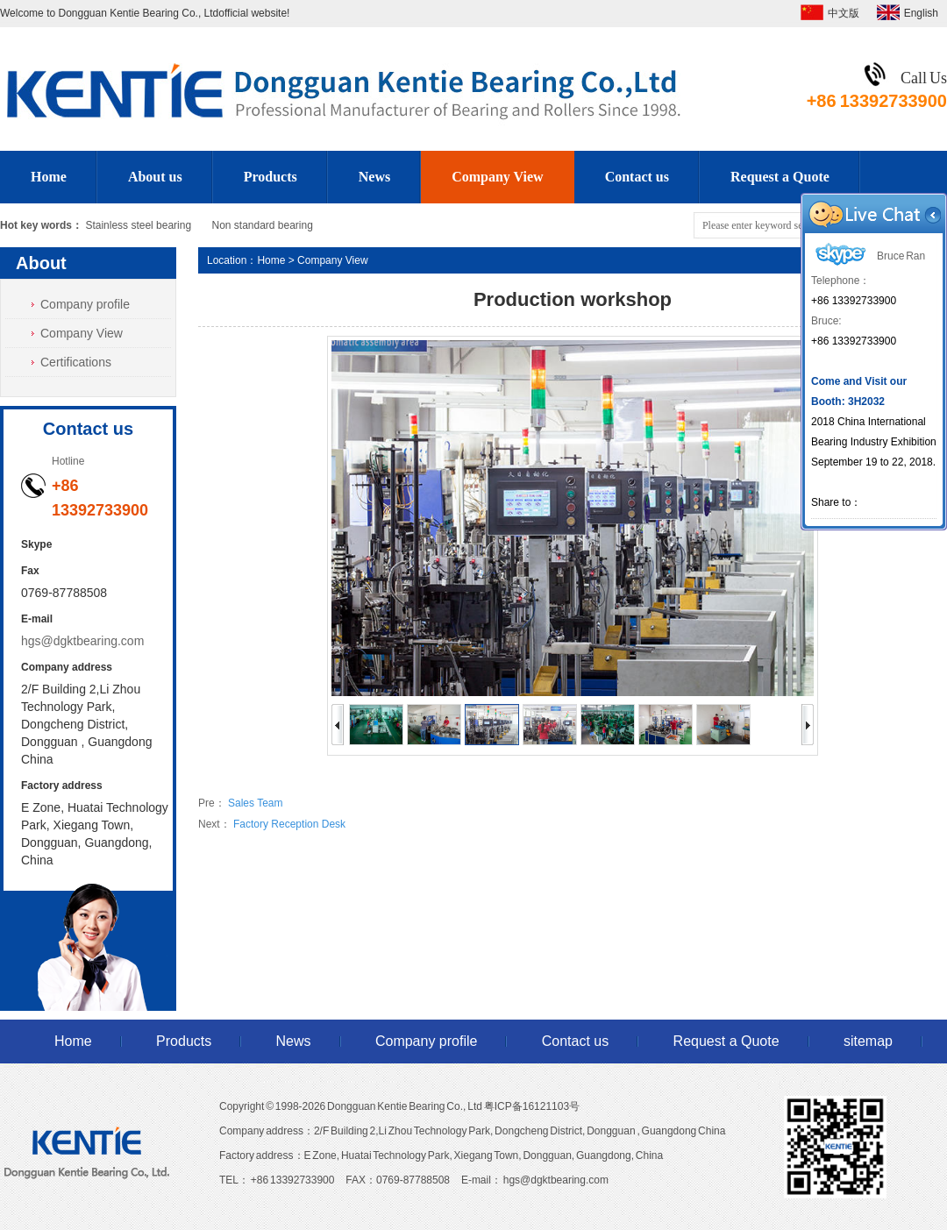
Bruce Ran (868, 256)
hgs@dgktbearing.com (82, 641)
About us (155, 176)
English (921, 13)
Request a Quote (780, 176)
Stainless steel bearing (138, 225)
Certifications (75, 362)
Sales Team (255, 803)
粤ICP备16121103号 (532, 1106)
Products (270, 176)
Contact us (637, 176)
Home (49, 176)
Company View (497, 176)
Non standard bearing (261, 225)
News (374, 176)
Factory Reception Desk (289, 824)
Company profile (85, 304)
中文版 (843, 13)
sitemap (868, 1041)
